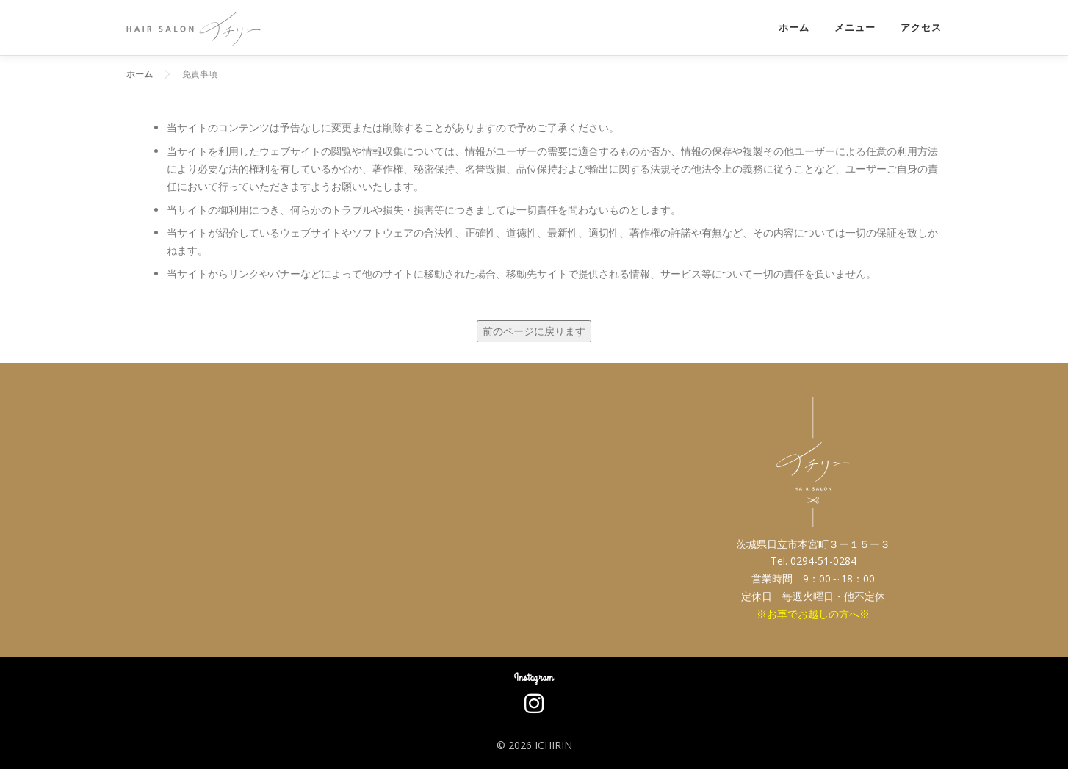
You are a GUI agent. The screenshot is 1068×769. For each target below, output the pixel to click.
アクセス (921, 27)
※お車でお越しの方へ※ (813, 614)
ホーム (794, 27)
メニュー (855, 27)
